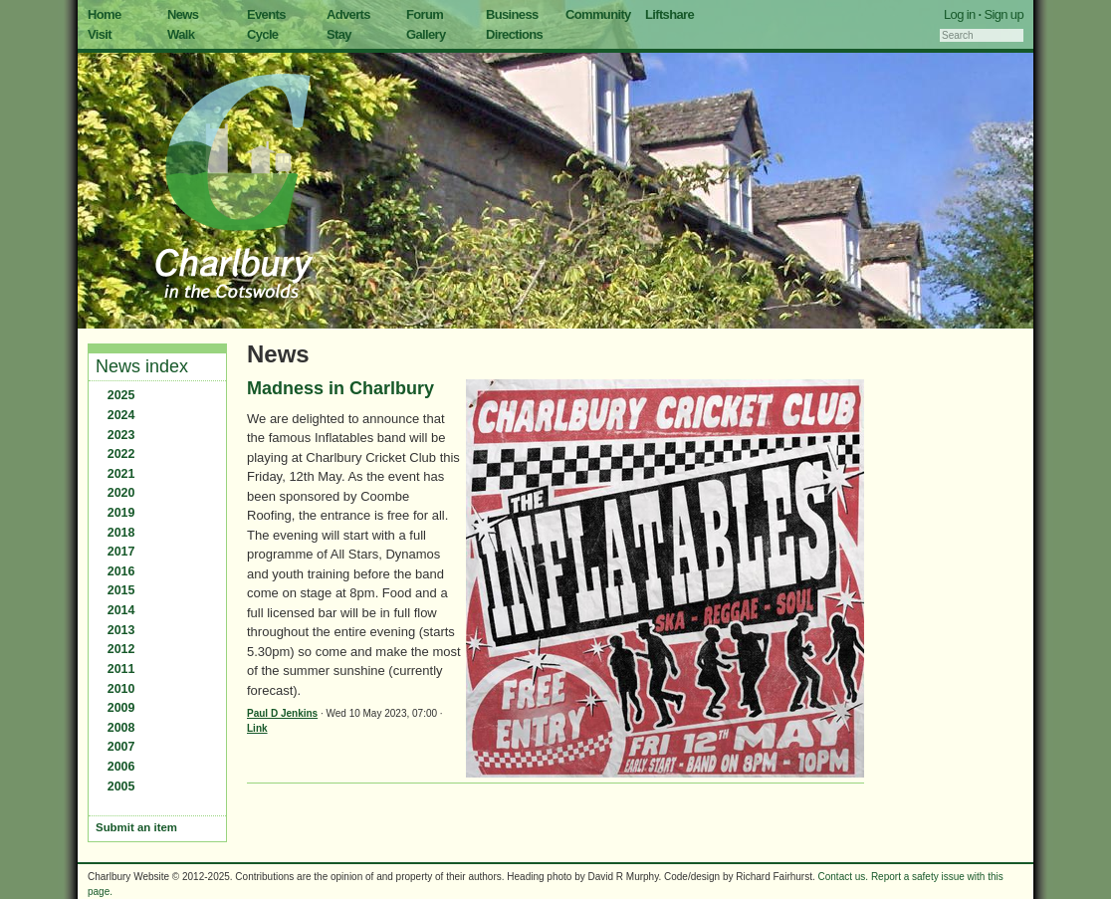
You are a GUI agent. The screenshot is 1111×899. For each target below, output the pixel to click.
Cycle (262, 34)
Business (512, 14)
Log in (960, 14)
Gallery (426, 34)
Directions (514, 34)
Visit (99, 34)
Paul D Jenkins (282, 713)
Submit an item (136, 827)
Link (257, 728)
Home (104, 14)
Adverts (348, 14)
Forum (424, 14)
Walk (180, 34)
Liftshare (669, 14)
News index (142, 366)
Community (598, 14)
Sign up (1003, 14)
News (182, 14)
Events (266, 14)
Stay (339, 34)
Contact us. (843, 876)
